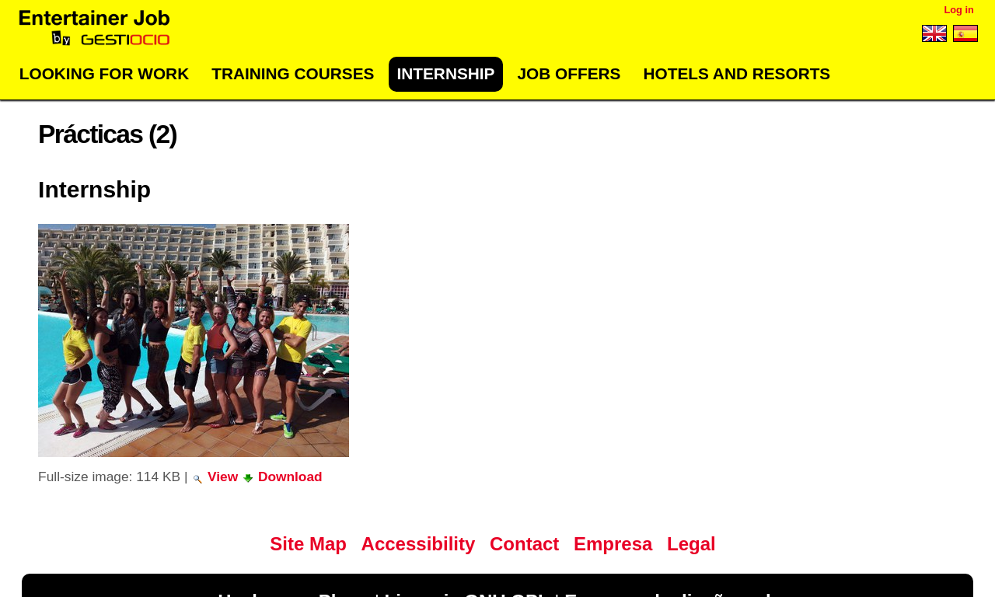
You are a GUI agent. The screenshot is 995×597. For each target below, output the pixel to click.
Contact (524, 543)
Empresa (613, 543)
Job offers (569, 73)
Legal (691, 543)
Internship (445, 73)
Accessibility (418, 543)
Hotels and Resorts (737, 73)
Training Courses (292, 73)
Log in (958, 10)
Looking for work (104, 73)
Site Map (308, 543)
